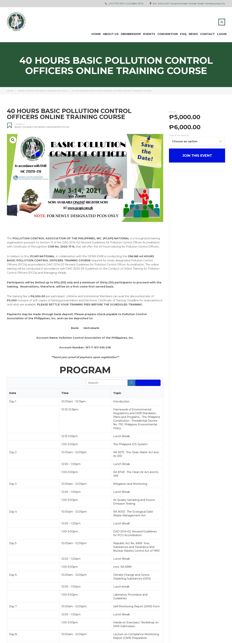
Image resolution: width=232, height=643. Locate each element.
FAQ (183, 34)
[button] (13, 140)
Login (222, 34)
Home (96, 34)
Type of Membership (179, 136)
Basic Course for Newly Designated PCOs (42, 90)
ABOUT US (111, 34)
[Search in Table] (107, 383)
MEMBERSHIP (131, 34)
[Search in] (148, 383)
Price (172, 112)
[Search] (131, 383)
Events (149, 34)
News (193, 34)
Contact (207, 34)
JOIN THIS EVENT (197, 156)
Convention (167, 34)
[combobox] (197, 141)
